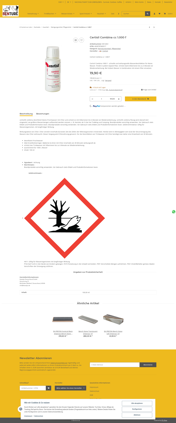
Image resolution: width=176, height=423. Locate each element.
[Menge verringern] (92, 99)
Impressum (28, 416)
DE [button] (68, 2)
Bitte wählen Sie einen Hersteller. (69, 388)
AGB (91, 395)
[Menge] (101, 99)
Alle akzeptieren (137, 403)
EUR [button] (60, 2)
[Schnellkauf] (33, 388)
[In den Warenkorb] (21, 34)
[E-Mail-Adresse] (115, 364)
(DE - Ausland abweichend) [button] (114, 90)
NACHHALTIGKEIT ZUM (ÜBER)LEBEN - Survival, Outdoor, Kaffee (98, 2)
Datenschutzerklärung (59, 363)
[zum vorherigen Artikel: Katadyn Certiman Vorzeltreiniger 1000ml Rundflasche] (149, 27)
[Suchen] (133, 13)
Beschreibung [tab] (26, 114)
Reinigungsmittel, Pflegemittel (109, 49)
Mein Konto (139, 2)
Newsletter (168, 2)
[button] (154, 13)
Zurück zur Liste (26, 27)
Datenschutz (38, 416)
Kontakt (158, 2)
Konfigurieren (137, 409)
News (149, 2)
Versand (108, 80)
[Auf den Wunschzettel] (81, 40)
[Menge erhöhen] (118, 99)
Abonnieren (147, 365)
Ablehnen (137, 415)
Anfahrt (128, 2)
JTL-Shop (164, 420)
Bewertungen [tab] (42, 114)
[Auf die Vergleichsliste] (75, 40)
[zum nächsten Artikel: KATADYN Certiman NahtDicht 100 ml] (154, 27)
